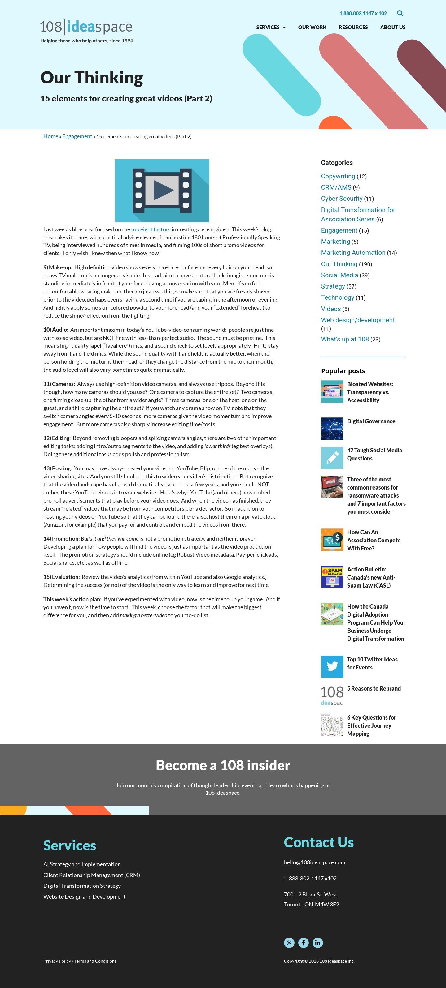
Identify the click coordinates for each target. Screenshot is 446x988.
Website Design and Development (84, 896)
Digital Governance (371, 421)
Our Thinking (339, 264)
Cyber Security (342, 198)
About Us (393, 27)
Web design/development (358, 320)
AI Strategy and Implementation (82, 864)
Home (50, 136)
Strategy (333, 286)
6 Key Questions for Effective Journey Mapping (371, 725)
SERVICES (271, 27)
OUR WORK (312, 27)
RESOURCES (353, 27)
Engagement (77, 136)
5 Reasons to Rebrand (374, 688)
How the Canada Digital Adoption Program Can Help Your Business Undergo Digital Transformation (376, 622)
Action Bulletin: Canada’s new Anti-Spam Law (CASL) (371, 577)
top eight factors (151, 229)
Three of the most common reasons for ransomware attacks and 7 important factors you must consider (376, 495)
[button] (400, 13)
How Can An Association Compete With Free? (374, 540)
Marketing (335, 241)
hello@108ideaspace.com (314, 862)
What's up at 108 (345, 339)
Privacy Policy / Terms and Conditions (79, 961)
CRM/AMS (336, 187)
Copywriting (338, 176)
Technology (338, 297)
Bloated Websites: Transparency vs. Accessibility (370, 392)
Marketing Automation (353, 252)
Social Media (339, 275)
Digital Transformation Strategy (82, 885)
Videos (331, 309)
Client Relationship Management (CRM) (91, 874)
